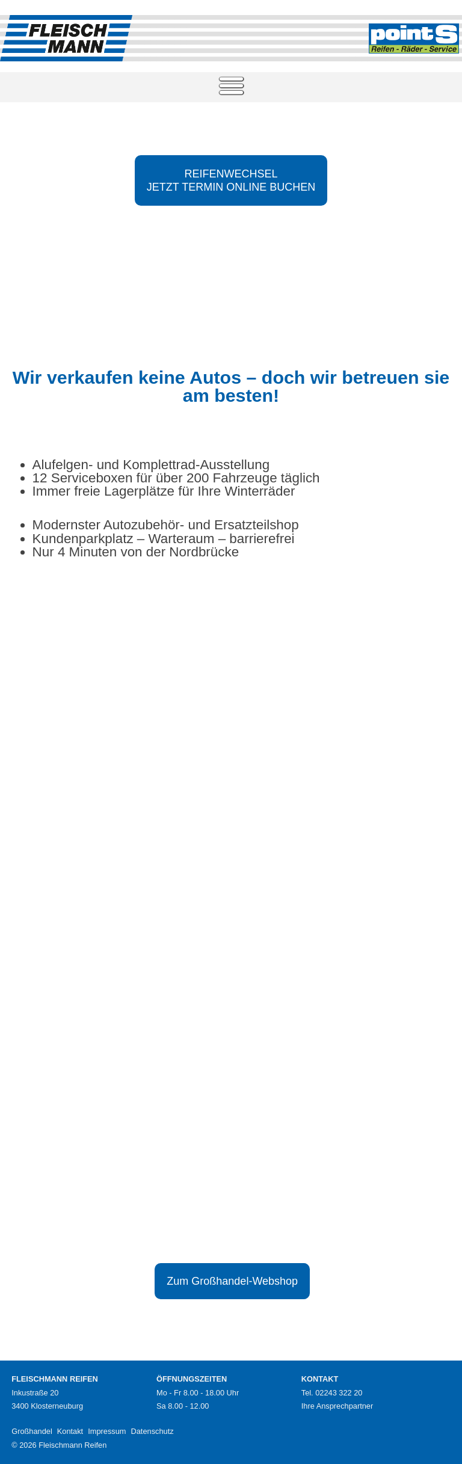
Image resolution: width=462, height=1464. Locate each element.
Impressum (107, 1431)
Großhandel (31, 1431)
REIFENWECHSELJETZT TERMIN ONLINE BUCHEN (231, 180)
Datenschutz (152, 1431)
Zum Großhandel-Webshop (232, 1281)
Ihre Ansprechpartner (337, 1405)
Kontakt (70, 1431)
